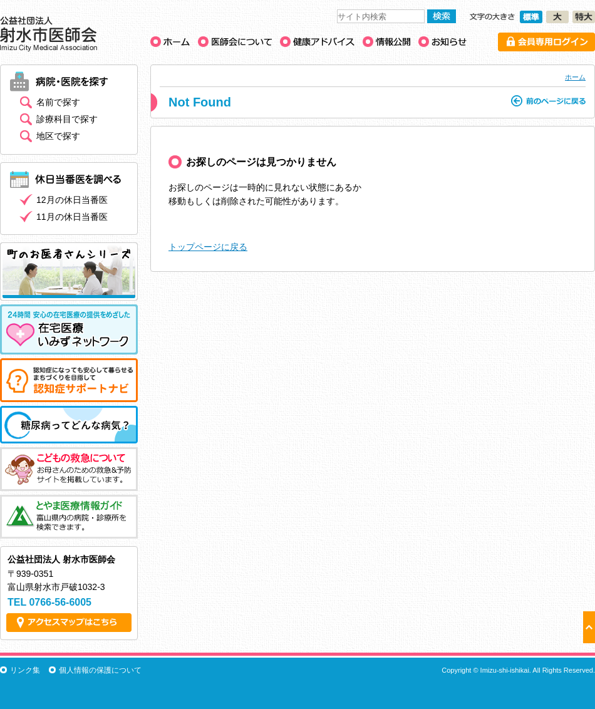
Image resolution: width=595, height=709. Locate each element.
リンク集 (25, 670)
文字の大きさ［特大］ (583, 17)
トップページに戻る (207, 247)
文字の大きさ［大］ (557, 17)
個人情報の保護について (100, 670)
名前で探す (58, 102)
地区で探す (58, 136)
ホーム (575, 77)
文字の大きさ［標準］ (531, 17)
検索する (441, 16)
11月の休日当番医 (72, 217)
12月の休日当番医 (72, 200)
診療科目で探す (67, 119)
